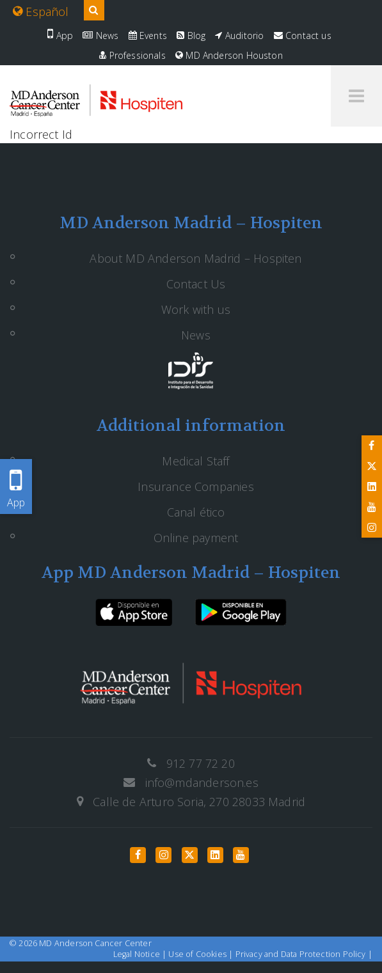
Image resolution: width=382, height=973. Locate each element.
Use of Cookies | (201, 954)
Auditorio (239, 35)
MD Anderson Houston (229, 55)
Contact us (302, 35)
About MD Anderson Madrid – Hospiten (195, 258)
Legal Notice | (141, 954)
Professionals (132, 55)
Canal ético (196, 512)
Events (148, 35)
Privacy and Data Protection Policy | (303, 954)
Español (41, 11)
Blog (191, 35)
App (60, 35)
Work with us (195, 309)
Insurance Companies (195, 486)
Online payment (196, 537)
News (100, 35)
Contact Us (196, 284)
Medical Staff (195, 461)
